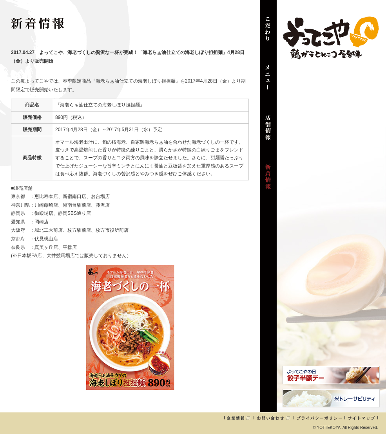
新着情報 (268, 181)
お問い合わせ (273, 418)
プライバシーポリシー (319, 418)
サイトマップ (361, 418)
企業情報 (239, 418)
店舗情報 (268, 131)
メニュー (268, 82)
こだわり (268, 33)
